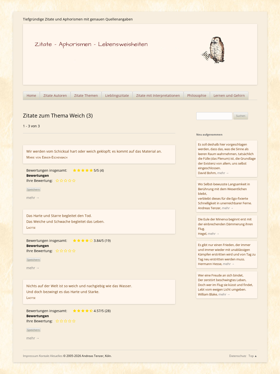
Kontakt (44, 356)
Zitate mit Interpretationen (158, 95)
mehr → (33, 197)
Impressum (30, 356)
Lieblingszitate (117, 95)
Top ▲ (253, 356)
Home (31, 95)
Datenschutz (237, 356)
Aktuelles (56, 356)
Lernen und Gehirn (229, 95)
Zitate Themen (86, 95)
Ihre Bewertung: (40, 180)
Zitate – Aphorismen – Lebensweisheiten (91, 44)
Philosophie (196, 95)
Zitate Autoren (55, 95)
